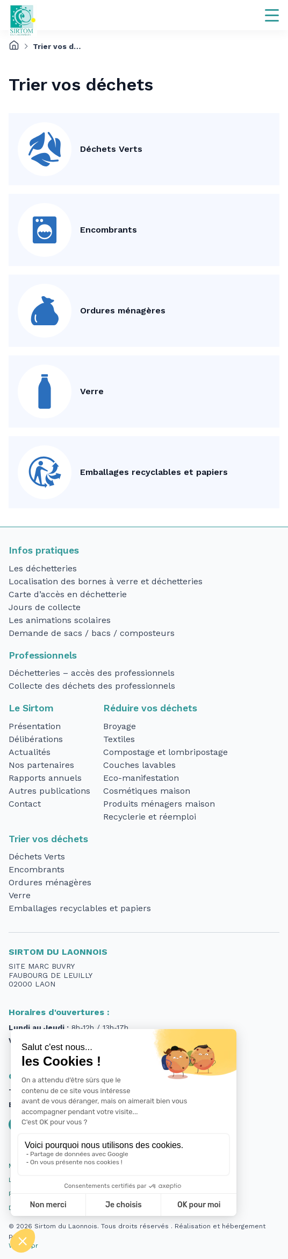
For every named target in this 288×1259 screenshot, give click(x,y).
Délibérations (36, 739)
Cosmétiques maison (146, 791)
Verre (92, 391)
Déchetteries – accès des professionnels (92, 673)
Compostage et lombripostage (165, 752)
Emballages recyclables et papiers (154, 472)
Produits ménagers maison (159, 804)
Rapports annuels (45, 778)
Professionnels (43, 655)
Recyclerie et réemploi (149, 817)
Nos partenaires (41, 765)
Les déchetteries (43, 568)
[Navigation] (272, 15)
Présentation (35, 726)
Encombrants (108, 230)
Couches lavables (139, 765)
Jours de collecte (45, 607)
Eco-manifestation (141, 778)
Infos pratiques (44, 550)
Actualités (30, 752)
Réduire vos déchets (150, 708)
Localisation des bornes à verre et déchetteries (106, 581)
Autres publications (49, 791)
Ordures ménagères (122, 310)
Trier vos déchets (48, 839)
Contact (25, 804)
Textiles (119, 739)
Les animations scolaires (60, 620)
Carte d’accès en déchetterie (68, 594)
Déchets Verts (111, 149)
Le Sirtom (31, 708)
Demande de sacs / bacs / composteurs (92, 633)
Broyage (119, 726)
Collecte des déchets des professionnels (92, 686)
